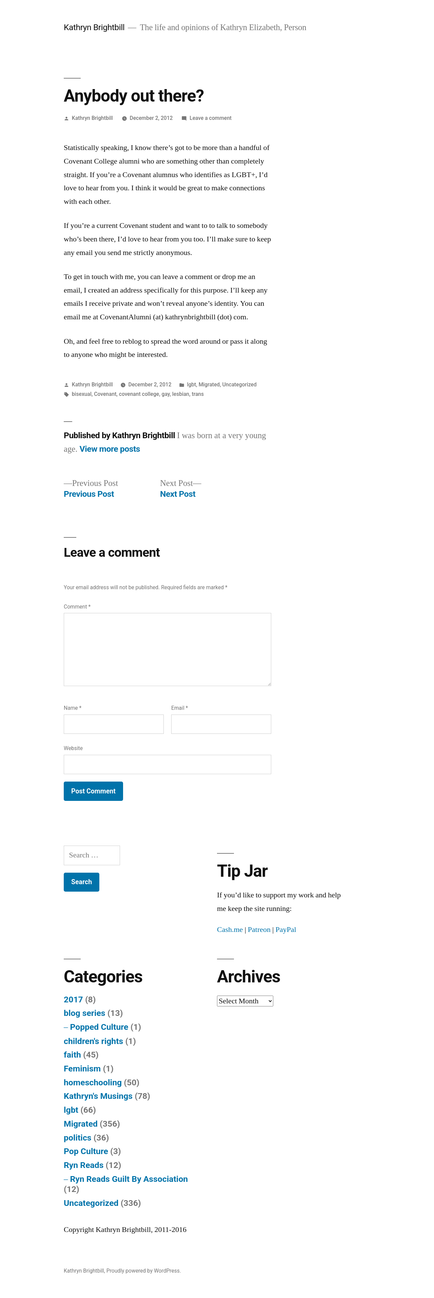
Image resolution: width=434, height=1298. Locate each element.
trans (198, 394)
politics (78, 1138)
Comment (77, 606)
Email (179, 708)
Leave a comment (211, 118)
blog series (84, 1013)
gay (166, 394)
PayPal (285, 929)
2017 (73, 999)
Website (73, 748)
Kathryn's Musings (98, 1096)
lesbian (180, 394)
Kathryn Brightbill (94, 27)
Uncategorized (239, 384)
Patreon (259, 929)
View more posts (110, 449)
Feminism (82, 1068)
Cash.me (230, 929)
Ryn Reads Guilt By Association (129, 1179)
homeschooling (93, 1082)
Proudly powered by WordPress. (143, 1271)
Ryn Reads (83, 1165)
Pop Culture (86, 1151)
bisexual (82, 394)
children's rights (93, 1041)
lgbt (191, 384)
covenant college (139, 394)
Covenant (105, 394)
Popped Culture (99, 1027)
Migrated (209, 384)
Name (72, 708)
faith (72, 1055)
